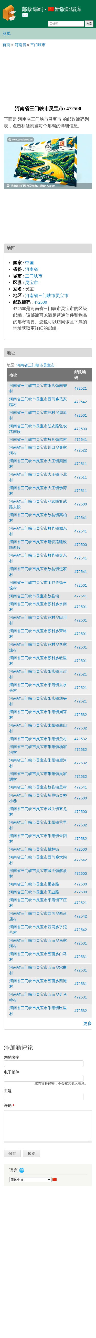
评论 (9, 1106)
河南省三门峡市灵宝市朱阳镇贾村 (38, 739)
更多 (87, 1023)
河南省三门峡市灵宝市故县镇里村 (38, 787)
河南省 (31, 269)
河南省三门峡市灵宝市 (47, 295)
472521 (80, 388)
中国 (29, 262)
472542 (80, 402)
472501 (80, 415)
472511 (80, 464)
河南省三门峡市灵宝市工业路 (34, 892)
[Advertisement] (48, 75)
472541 (80, 440)
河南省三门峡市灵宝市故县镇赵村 (38, 440)
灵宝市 (31, 282)
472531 (80, 943)
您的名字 (11, 1057)
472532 (80, 715)
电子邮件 (11, 1072)
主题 (8, 1091)
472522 (80, 450)
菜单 (7, 33)
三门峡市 (33, 276)
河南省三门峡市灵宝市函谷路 (34, 884)
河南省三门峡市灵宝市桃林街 (34, 849)
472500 (40, 302)
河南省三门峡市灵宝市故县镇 (34, 596)
